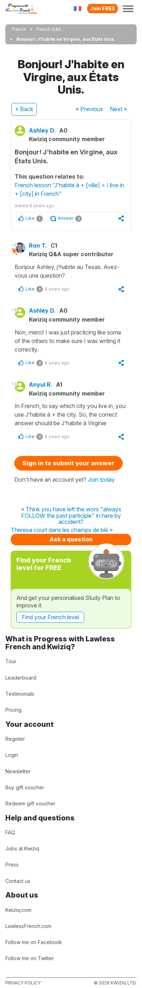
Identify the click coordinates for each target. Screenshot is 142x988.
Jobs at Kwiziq (22, 848)
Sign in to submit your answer (68, 463)
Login (11, 755)
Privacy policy (23, 982)
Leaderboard (20, 678)
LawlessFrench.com (28, 926)
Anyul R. (40, 384)
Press (12, 865)
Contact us (17, 881)
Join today (101, 479)
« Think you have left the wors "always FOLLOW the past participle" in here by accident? (71, 515)
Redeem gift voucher (30, 803)
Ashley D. (42, 130)
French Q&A (48, 29)
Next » (118, 109)
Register (15, 739)
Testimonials (19, 694)
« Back (24, 109)
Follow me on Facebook (33, 942)
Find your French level (50, 617)
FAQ (10, 832)
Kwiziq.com (18, 910)
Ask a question (71, 539)
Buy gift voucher (24, 787)
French (19, 29)
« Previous (89, 109)
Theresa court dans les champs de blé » (62, 530)
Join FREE (102, 8)
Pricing (13, 710)
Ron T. (38, 245)
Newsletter (18, 771)
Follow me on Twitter (29, 958)
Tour (10, 661)
